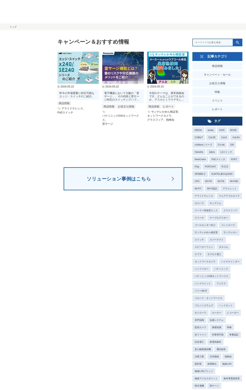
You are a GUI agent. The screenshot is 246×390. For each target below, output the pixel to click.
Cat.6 (224, 137)
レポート (217, 109)
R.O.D (225, 166)
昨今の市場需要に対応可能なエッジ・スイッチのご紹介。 (76, 94)
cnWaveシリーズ (203, 144)
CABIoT (199, 137)
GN (232, 144)
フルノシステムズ (204, 305)
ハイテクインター (230, 261)
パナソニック (221, 269)
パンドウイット (203, 283)
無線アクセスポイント (206, 378)
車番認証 (234, 334)
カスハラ (199, 203)
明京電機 (199, 385)
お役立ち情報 (217, 83)
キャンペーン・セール (217, 74)
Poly (197, 166)
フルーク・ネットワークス (208, 298)
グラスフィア (230, 210)
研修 (229, 327)
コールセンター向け (205, 225)
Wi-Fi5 (208, 181)
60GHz (198, 130)
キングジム (215, 203)
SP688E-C (200, 174)
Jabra (212, 152)
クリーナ (199, 217)
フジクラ (221, 283)
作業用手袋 (218, 334)
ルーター (216, 312)
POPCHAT (210, 166)
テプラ (198, 254)
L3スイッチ (226, 152)
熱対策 (198, 364)
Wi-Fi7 (198, 188)
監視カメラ (200, 327)
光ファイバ (200, 334)
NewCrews (200, 159)
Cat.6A (236, 137)
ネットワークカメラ (205, 261)
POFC (234, 159)
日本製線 (214, 356)
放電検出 (212, 364)
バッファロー (202, 269)
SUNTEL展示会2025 (222, 174)
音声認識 (199, 320)
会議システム (217, 320)
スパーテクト (217, 239)
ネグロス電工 (214, 254)
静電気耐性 (215, 342)
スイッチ (199, 239)
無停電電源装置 (232, 378)
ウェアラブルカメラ (229, 196)
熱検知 (228, 356)
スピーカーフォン (204, 247)
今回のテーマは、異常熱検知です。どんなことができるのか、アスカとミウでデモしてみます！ (166, 96)
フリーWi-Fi (201, 290)
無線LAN (226, 364)
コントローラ (228, 225)
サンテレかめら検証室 (206, 232)
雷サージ (214, 385)
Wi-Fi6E (234, 181)
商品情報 (217, 65)
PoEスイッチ (218, 159)
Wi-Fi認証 (212, 188)
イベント (217, 100)
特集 (217, 91)
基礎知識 (216, 327)
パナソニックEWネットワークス (211, 276)
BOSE (233, 130)
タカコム (223, 247)
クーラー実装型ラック (206, 210)
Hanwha (199, 152)
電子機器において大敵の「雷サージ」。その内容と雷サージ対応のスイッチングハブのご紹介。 (121, 96)
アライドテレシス (204, 196)
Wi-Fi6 (221, 181)
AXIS (221, 130)
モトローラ (200, 312)
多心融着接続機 (203, 349)
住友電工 (199, 342)
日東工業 (199, 356)
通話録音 (221, 349)
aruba (211, 130)
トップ (13, 27)
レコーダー (233, 312)
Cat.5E (212, 137)
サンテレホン (230, 232)
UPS (197, 181)
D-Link (221, 144)
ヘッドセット (226, 305)
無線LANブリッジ (204, 371)
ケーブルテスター (219, 217)
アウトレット (230, 188)
